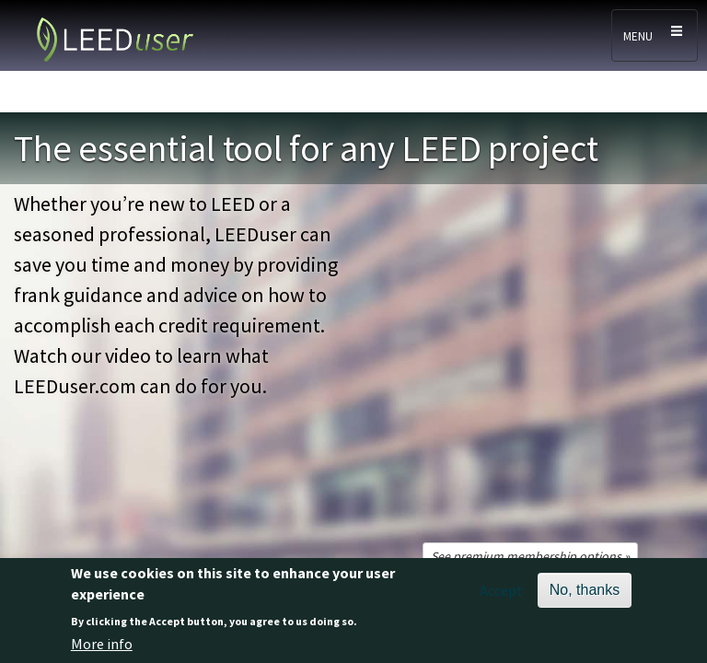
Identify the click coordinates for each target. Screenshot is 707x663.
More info (102, 643)
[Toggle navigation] (654, 35)
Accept (501, 590)
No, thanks (585, 590)
